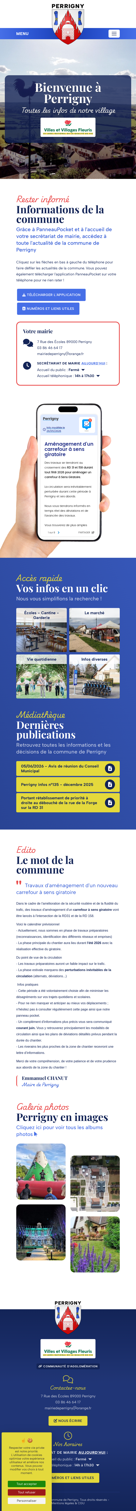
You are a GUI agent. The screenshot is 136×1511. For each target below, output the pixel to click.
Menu (22, 33)
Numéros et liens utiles (48, 309)
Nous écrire (68, 1421)
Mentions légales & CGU (68, 1503)
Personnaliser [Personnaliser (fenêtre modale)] (27, 1501)
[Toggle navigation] (114, 34)
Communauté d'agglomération (68, 1366)
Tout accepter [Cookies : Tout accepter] (26, 1484)
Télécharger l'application (51, 295)
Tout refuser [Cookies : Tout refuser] (27, 1492)
